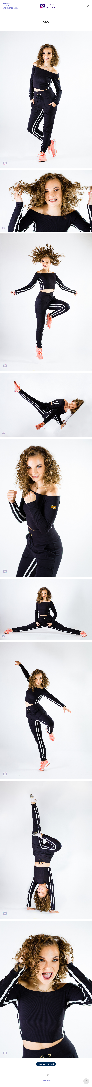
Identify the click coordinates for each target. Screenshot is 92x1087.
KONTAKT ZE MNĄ (10, 8)
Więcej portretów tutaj (46, 1064)
